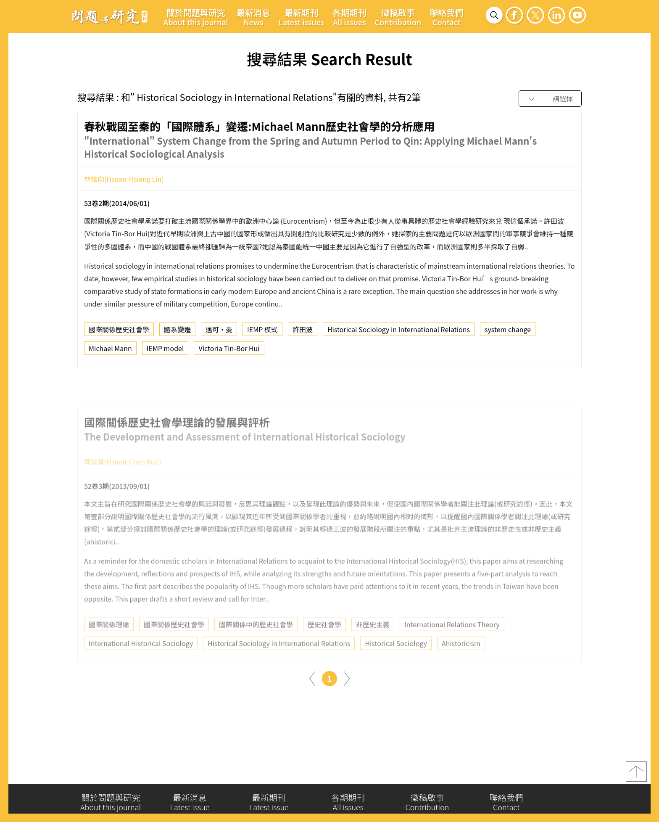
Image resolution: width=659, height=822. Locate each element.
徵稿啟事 (398, 16)
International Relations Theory (452, 641)
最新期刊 (301, 16)
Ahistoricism (461, 660)
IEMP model (165, 351)
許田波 (303, 332)
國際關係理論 (109, 641)
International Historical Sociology (141, 660)
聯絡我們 (446, 16)
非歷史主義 (373, 641)
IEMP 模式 (262, 332)
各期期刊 (349, 16)
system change (508, 332)
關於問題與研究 (195, 16)
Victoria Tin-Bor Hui (228, 351)
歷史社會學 (324, 641)
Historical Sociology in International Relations (398, 332)
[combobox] (550, 99)
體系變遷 (177, 332)
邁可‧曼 (219, 332)
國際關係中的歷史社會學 (256, 641)
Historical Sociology (396, 660)
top (636, 775)
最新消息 (253, 16)
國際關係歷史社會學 (119, 332)
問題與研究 (110, 16)
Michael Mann (110, 351)
